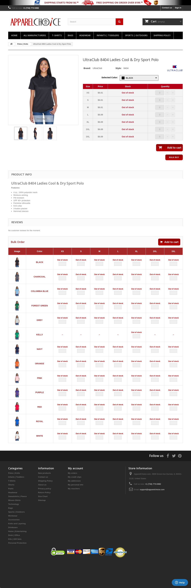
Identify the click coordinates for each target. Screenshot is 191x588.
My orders (72, 500)
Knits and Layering (17, 551)
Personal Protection (17, 570)
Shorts (11, 512)
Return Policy (44, 520)
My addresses (74, 508)
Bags (70, 35)
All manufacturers (35, 35)
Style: (118, 68)
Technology (13, 531)
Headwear (85, 35)
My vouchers (74, 516)
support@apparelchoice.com (152, 517)
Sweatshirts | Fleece (17, 524)
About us (42, 512)
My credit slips (74, 504)
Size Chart (43, 524)
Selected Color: (109, 77)
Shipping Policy (162, 35)
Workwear (12, 543)
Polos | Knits (14, 500)
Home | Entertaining (17, 559)
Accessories (14, 547)
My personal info (75, 512)
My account (75, 495)
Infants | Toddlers (108, 35)
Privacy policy (44, 516)
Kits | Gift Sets (14, 566)
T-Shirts (57, 35)
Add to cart (169, 242)
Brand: (87, 68)
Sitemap (42, 527)
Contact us (167, 8)
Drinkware (13, 555)
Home (14, 35)
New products (44, 500)
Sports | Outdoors (136, 35)
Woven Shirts (14, 527)
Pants (10, 516)
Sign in (178, 8)
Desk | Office (14, 562)
